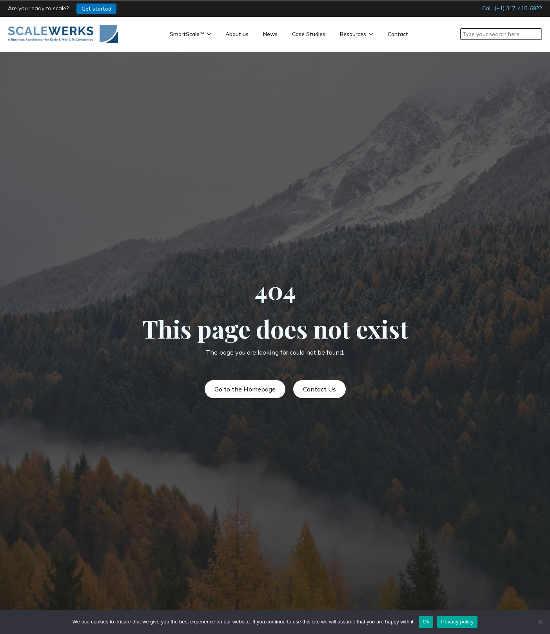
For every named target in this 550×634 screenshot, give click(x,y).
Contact (398, 34)
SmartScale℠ (187, 34)
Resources (353, 34)
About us (237, 34)
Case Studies (308, 34)
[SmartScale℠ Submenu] (210, 34)
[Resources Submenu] (372, 34)
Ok (426, 622)
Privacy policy (457, 622)
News (270, 34)
